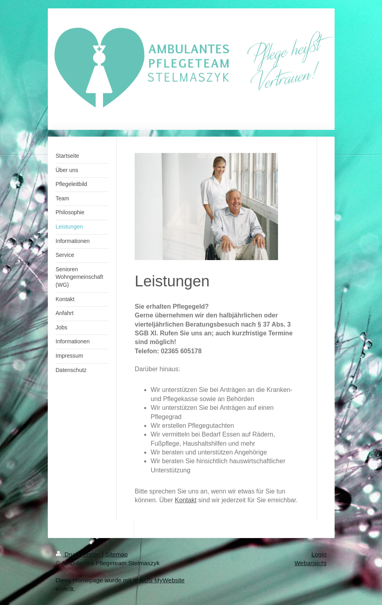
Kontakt (185, 500)
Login (319, 554)
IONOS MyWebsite (159, 580)
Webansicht (310, 563)
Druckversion (79, 554)
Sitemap (116, 554)
